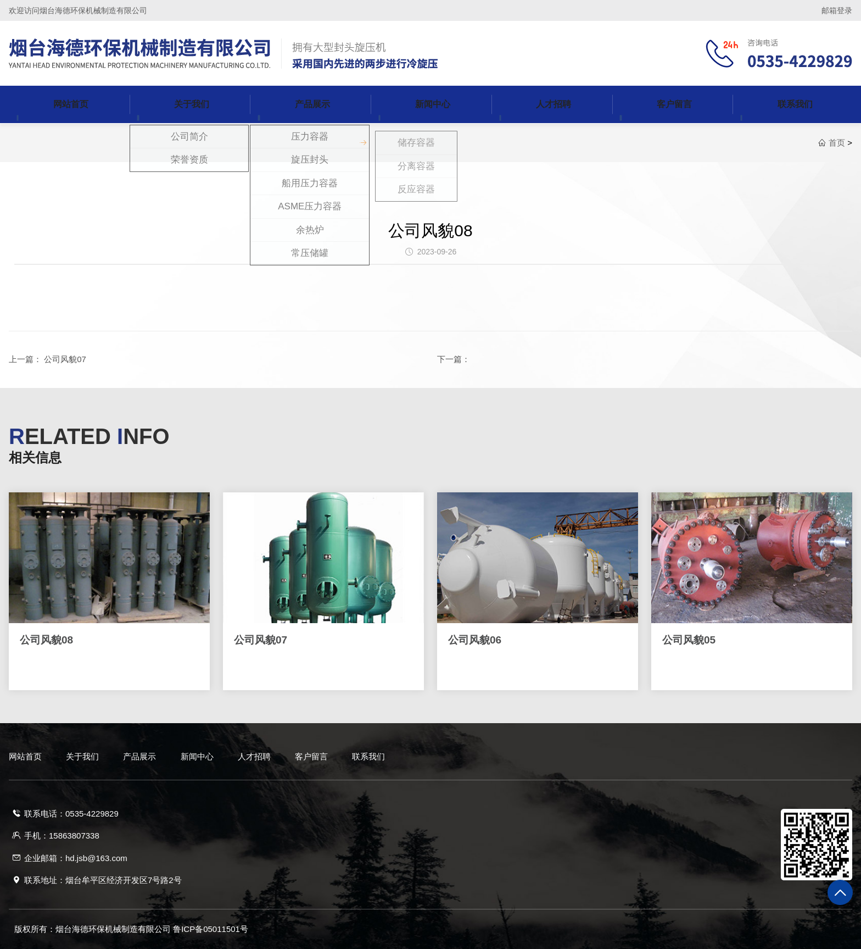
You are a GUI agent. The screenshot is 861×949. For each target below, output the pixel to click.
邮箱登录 (836, 10)
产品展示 (139, 756)
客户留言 (311, 756)
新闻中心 (197, 756)
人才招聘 (254, 756)
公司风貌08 (430, 230)
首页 (837, 142)
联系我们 (368, 756)
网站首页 (25, 756)
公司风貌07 (65, 359)
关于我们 (82, 756)
